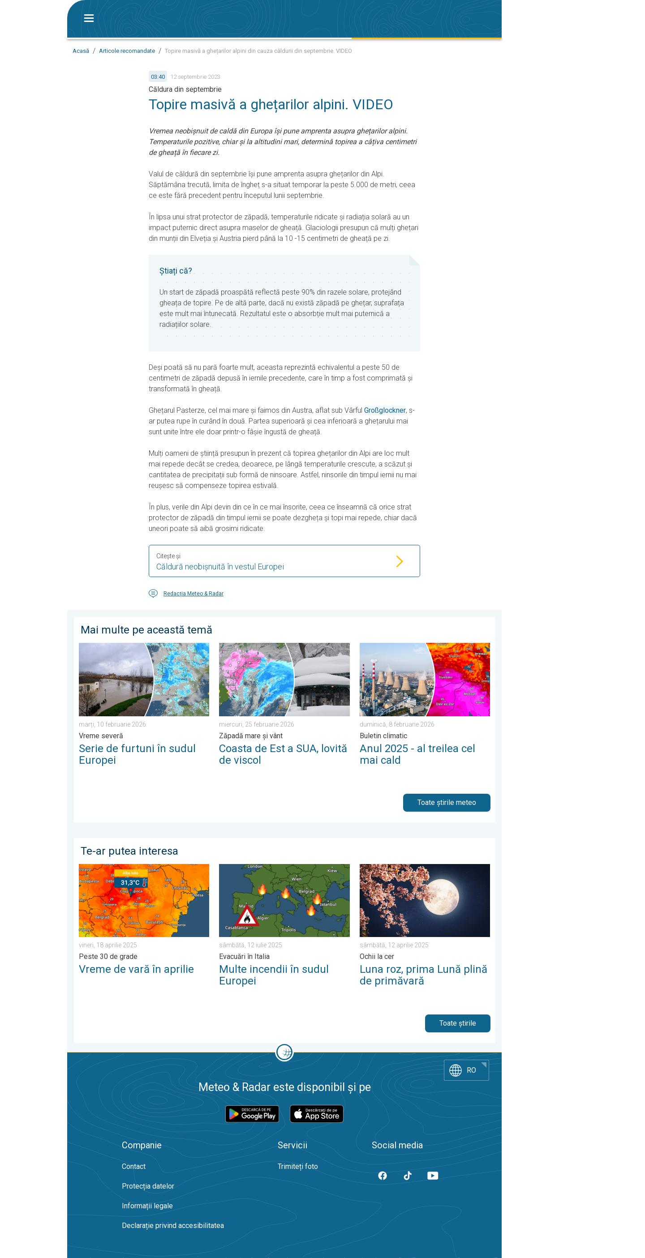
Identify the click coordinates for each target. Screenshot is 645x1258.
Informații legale (147, 1206)
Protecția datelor (148, 1186)
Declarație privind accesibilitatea (173, 1225)
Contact (134, 1166)
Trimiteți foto (298, 1166)
